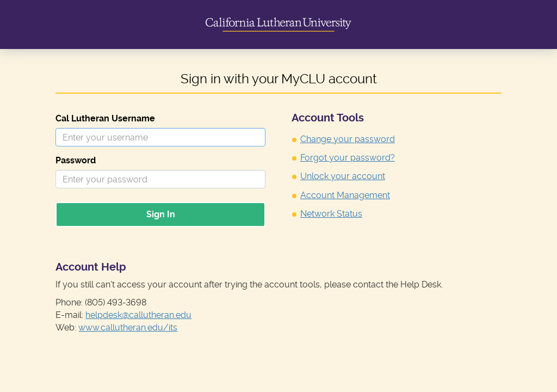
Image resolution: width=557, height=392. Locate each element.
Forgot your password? (347, 157)
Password (75, 160)
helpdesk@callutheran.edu (138, 315)
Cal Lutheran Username (105, 118)
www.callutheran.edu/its (127, 327)
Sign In (160, 214)
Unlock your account (342, 176)
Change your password (347, 139)
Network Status (331, 214)
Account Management (345, 195)
